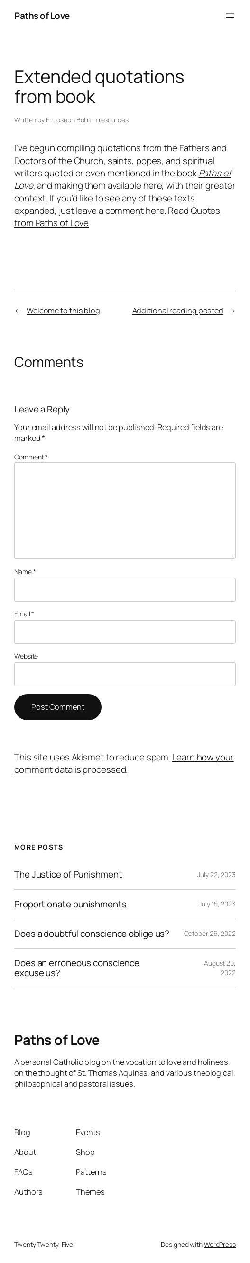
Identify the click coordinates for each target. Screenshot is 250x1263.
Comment (31, 456)
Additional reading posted (178, 310)
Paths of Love (42, 15)
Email (24, 613)
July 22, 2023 (216, 874)
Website (26, 655)
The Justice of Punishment (68, 874)
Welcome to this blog (63, 310)
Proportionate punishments (70, 904)
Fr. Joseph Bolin (68, 119)
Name (25, 571)
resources (114, 119)
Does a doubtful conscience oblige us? (91, 934)
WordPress (220, 1244)
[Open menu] (230, 15)
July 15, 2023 (217, 903)
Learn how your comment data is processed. (124, 763)
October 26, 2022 (210, 933)
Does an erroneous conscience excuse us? (76, 968)
